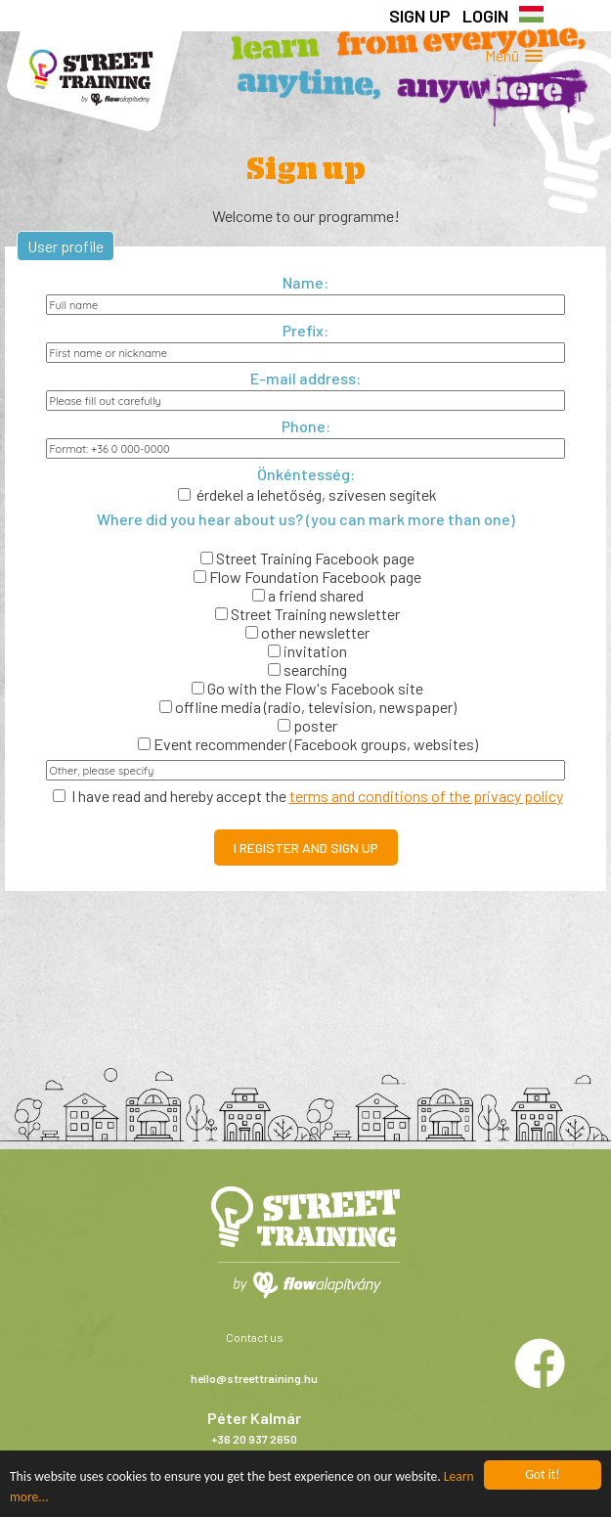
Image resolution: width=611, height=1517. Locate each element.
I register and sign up (306, 847)
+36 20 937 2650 (254, 1439)
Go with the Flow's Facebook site (307, 688)
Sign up (420, 15)
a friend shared (308, 595)
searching (307, 669)
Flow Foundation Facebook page (307, 576)
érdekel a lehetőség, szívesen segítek (307, 494)
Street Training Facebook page (307, 558)
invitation (307, 651)
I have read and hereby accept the (308, 795)
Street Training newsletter (307, 613)
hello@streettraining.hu (254, 1378)
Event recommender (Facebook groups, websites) (308, 744)
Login (485, 15)
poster (307, 725)
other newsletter (307, 632)
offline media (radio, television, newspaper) (308, 706)
